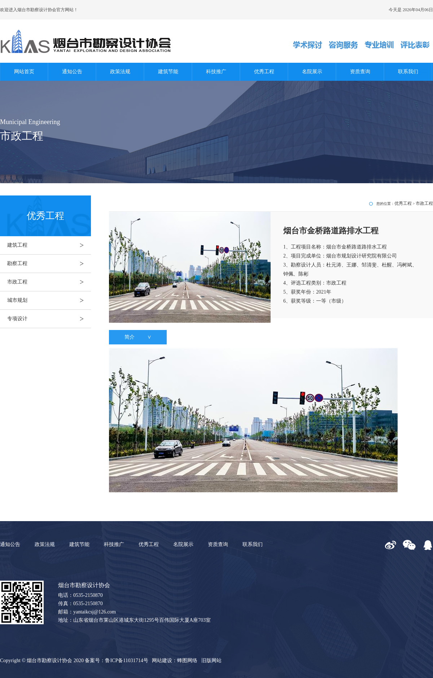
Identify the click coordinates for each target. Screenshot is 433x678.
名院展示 (312, 71)
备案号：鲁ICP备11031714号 (116, 660)
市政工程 (49, 282)
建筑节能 (168, 71)
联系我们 (408, 71)
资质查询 (360, 71)
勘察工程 (49, 264)
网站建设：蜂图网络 (174, 660)
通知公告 (72, 71)
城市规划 (49, 300)
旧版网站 (211, 660)
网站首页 (24, 71)
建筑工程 (49, 245)
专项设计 (49, 319)
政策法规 (120, 71)
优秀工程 (264, 71)
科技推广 (216, 71)
